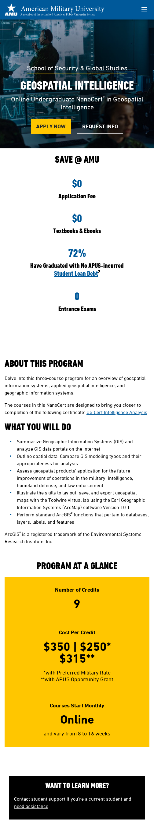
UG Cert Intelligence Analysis (116, 412)
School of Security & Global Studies (77, 68)
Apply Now (51, 126)
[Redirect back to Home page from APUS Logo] (58, 9)
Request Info (100, 126)
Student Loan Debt (76, 273)
